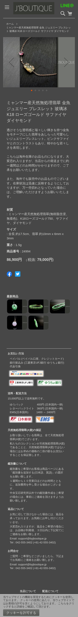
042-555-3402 (24, 542)
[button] (11, 62)
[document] (39, 605)
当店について (28, 591)
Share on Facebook (9, 274)
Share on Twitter (17, 274)
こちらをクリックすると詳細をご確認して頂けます (38, 605)
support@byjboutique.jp (32, 538)
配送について (50, 591)
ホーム (10, 23)
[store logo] (42, 9)
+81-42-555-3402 (44, 542)
